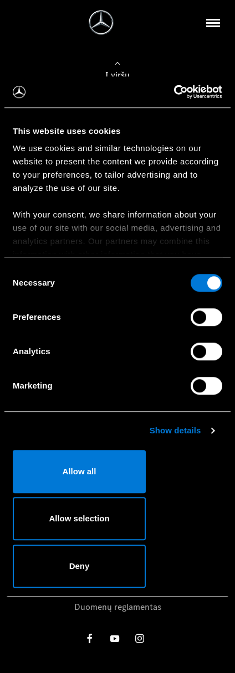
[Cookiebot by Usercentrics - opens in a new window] (173, 92)
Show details (175, 430)
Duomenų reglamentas (117, 607)
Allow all (79, 471)
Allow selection (79, 518)
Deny (79, 566)
